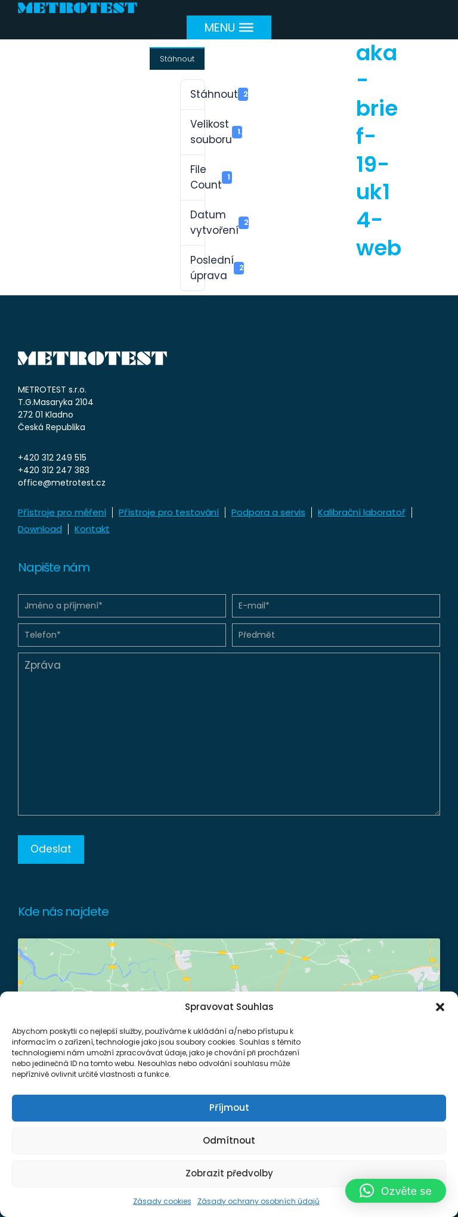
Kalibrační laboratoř (362, 512)
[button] (440, 1007)
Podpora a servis (268, 512)
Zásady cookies (162, 1201)
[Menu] (229, 27)
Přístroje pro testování (169, 512)
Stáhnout (177, 58)
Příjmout (229, 1107)
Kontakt (92, 529)
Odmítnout (229, 1140)
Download (40, 529)
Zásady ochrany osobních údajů (258, 1201)
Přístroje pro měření (62, 512)
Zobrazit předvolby (229, 1173)
